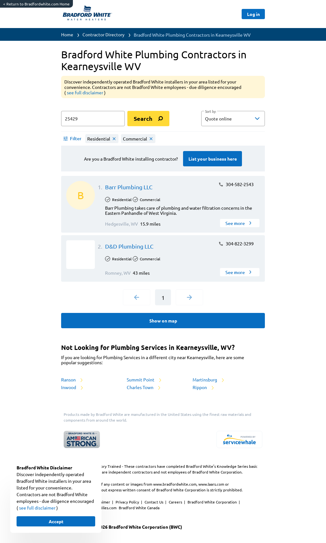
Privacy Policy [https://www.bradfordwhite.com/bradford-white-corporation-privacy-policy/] (128, 501)
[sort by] (242, 118)
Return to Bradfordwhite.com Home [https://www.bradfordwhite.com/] (36, 3)
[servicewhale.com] (239, 439)
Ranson (72, 379)
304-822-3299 (236, 243)
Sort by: (210, 111)
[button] (233, 118)
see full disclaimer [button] (85, 92)
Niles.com (108, 507)
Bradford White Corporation (213, 501)
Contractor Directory (103, 34)
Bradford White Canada (139, 507)
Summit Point (144, 379)
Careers (176, 501)
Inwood (72, 387)
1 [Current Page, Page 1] (163, 297)
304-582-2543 (236, 184)
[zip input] (93, 118)
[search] (148, 118)
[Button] (253, 14)
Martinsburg (209, 379)
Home (67, 34)
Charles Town (144, 387)
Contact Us (154, 501)
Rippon (204, 387)
